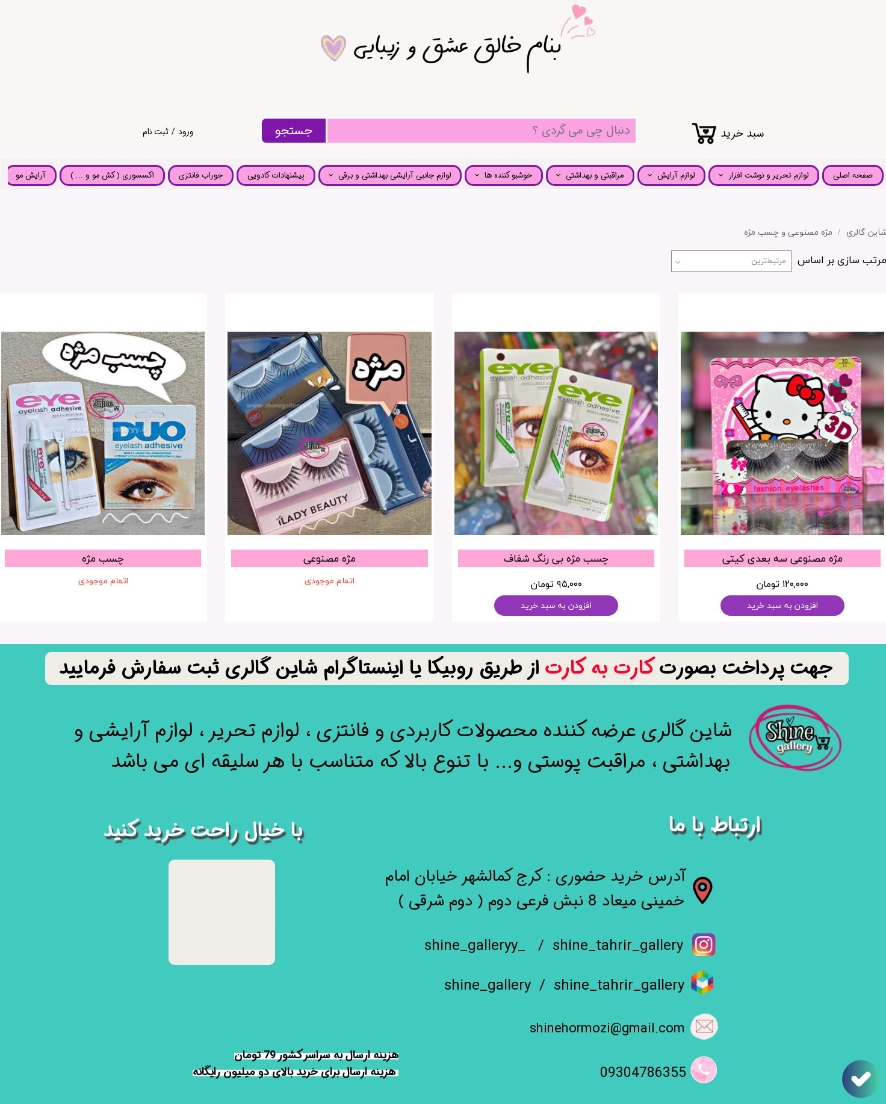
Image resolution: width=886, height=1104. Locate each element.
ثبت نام (156, 131)
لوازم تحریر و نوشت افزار (768, 175)
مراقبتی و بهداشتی (595, 175)
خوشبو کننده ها (508, 175)
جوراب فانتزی (201, 175)
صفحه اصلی (853, 175)
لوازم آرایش (676, 175)
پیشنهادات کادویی (276, 175)
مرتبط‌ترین (768, 261)
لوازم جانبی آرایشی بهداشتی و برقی (394, 175)
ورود (186, 131)
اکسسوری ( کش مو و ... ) (112, 175)
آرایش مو (31, 175)
